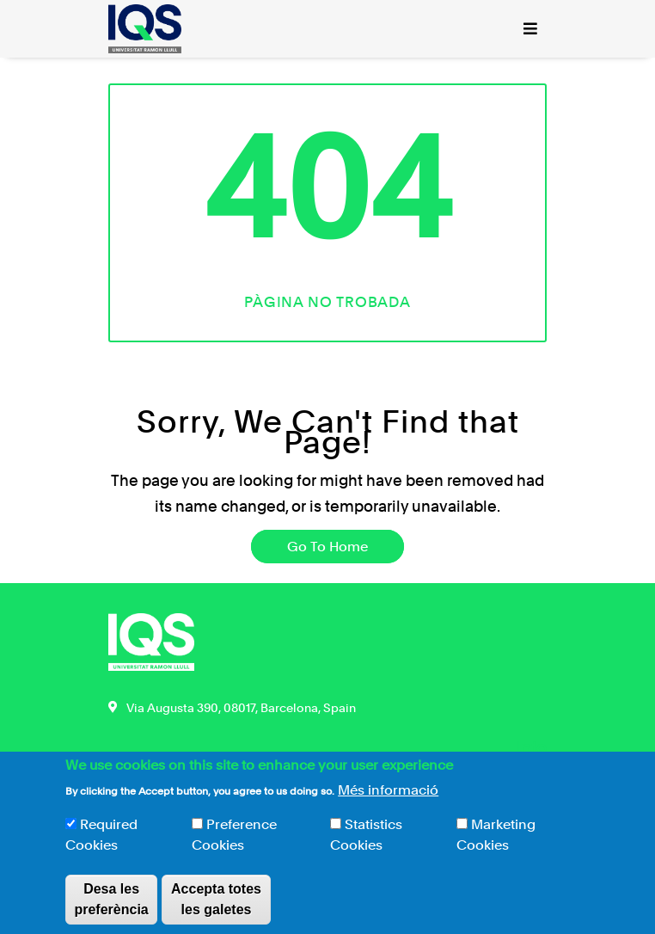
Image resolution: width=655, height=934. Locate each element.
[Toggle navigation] (530, 28)
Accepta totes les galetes (216, 908)
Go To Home (327, 546)
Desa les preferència (111, 908)
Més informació (388, 799)
